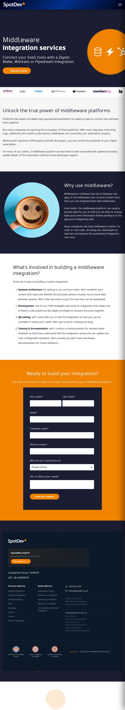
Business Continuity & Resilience (77, 631)
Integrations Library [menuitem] (46, 591)
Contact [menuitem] (11, 612)
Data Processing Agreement (75, 619)
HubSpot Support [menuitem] (15, 599)
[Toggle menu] (120, 5)
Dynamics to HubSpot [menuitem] (47, 599)
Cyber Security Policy (73, 628)
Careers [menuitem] (11, 616)
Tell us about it (21, 561)
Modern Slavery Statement (75, 625)
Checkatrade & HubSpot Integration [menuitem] (48, 609)
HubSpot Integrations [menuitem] (17, 595)
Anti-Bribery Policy (72, 622)
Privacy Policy (70, 616)
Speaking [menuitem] (12, 608)
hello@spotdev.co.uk (76, 591)
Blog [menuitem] (10, 603)
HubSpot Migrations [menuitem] (16, 591)
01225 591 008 (73, 586)
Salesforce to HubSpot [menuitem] (47, 595)
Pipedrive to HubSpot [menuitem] (47, 603)
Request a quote (19, 70)
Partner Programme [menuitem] (16, 620)
